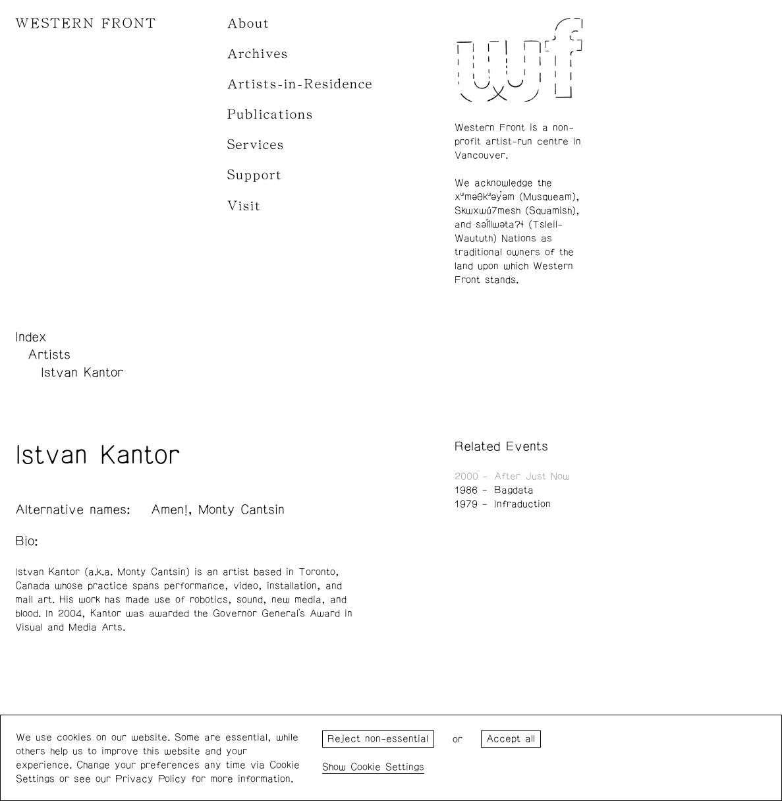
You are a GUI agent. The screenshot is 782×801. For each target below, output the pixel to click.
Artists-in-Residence (300, 84)
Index (31, 336)
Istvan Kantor (82, 372)
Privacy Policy (150, 779)
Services (256, 145)
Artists (49, 354)
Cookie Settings (387, 767)
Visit (244, 206)
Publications (270, 114)
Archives (258, 54)
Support (255, 175)
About (248, 23)
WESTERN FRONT (86, 23)
